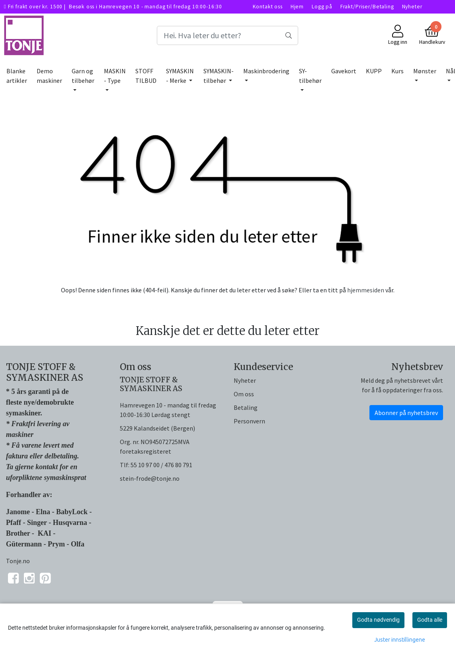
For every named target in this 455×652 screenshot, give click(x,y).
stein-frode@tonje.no (150, 478)
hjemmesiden (365, 290)
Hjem (297, 6)
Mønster (424, 71)
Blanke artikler (16, 75)
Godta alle (429, 620)
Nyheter (412, 6)
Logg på (322, 6)
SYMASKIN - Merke (180, 75)
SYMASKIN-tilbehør (218, 75)
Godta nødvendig (378, 620)
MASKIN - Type (115, 75)
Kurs (397, 71)
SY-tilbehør (310, 75)
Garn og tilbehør (83, 75)
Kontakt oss (268, 6)
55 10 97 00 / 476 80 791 (161, 465)
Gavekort (343, 71)
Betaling (246, 407)
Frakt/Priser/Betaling (367, 6)
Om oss (244, 394)
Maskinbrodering (266, 71)
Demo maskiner (49, 75)
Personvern (249, 421)
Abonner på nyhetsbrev (406, 413)
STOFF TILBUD (145, 75)
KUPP (374, 71)
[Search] (227, 35)
